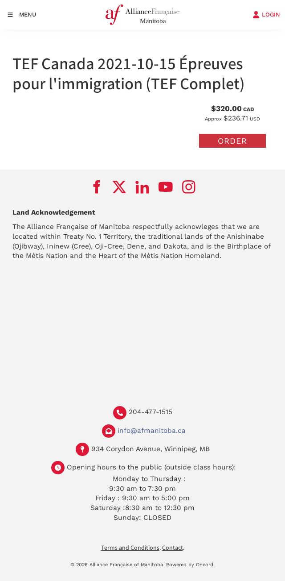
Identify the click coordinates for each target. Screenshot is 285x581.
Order (232, 140)
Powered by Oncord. (190, 565)
